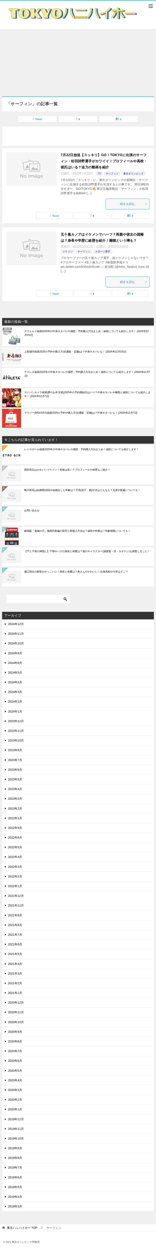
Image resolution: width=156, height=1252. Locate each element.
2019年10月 (16, 1138)
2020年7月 (15, 1051)
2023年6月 (15, 769)
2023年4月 (15, 789)
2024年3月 (15, 692)
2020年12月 (16, 1002)
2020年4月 (15, 1080)
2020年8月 (15, 1041)
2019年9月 (15, 1148)
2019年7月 (15, 1167)
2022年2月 (15, 876)
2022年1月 (15, 886)
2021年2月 (15, 983)
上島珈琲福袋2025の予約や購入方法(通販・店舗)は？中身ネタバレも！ (75, 351)
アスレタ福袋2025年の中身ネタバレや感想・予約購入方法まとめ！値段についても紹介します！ (87, 374)
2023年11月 (16, 730)
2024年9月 (15, 653)
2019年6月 (15, 1177)
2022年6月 (15, 837)
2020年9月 (15, 1031)
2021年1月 (15, 993)
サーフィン (112, 173)
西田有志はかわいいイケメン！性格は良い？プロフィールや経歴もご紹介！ (67, 469)
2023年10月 (16, 740)
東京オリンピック (133, 173)
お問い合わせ (31, 510)
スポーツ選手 (102, 251)
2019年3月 (15, 1206)
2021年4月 (15, 964)
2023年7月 (15, 760)
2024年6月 (15, 663)
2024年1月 (15, 711)
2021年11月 (16, 905)
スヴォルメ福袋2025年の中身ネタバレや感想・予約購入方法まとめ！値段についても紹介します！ (86, 333)
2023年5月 (15, 779)
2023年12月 (16, 721)
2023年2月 (15, 808)
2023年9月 (15, 750)
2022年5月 (15, 847)
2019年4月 (15, 1196)
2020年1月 (15, 1109)
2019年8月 (15, 1158)
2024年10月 (16, 643)
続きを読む (133, 204)
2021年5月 (15, 954)
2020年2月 (15, 1099)
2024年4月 (15, 682)
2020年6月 (15, 1060)
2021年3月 (15, 973)
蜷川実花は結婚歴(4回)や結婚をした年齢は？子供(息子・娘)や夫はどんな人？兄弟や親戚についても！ (82, 490)
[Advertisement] (78, 60)
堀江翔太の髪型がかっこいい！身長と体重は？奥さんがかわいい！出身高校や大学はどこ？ (76, 571)
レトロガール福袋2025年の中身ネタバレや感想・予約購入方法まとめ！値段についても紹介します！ (81, 449)
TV (99, 173)
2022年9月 (15, 828)
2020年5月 (15, 1070)
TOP (22, 1228)
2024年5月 (15, 672)
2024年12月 (16, 624)
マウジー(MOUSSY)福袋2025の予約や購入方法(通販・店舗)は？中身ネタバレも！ (80, 412)
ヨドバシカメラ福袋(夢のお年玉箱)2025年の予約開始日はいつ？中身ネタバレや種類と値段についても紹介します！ (87, 394)
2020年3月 (15, 1090)
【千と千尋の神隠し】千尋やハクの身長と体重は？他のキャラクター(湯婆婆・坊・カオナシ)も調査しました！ (87, 551)
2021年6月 (15, 944)
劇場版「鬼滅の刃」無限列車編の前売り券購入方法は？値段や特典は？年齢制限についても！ (77, 530)
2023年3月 (15, 798)
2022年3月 (15, 866)
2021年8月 (15, 925)
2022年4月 (15, 857)
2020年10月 (16, 1022)
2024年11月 (16, 633)
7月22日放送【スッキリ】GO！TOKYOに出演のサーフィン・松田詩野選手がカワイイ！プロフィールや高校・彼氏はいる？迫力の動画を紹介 (104, 161)
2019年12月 (16, 1119)
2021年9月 (15, 915)
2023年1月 (15, 818)
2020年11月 (16, 1012)
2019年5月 (15, 1187)
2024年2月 (15, 701)
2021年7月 (15, 934)
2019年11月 (16, 1129)
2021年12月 (16, 895)
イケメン (68, 251)
